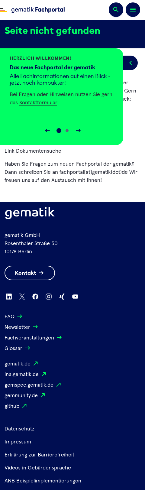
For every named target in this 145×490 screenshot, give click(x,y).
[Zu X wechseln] (22, 296)
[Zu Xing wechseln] (62, 296)
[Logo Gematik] (30, 214)
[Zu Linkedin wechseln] (9, 296)
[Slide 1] (67, 131)
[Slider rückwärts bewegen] (47, 130)
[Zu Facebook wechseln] (35, 296)
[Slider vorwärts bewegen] (78, 130)
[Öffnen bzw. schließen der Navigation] (133, 9)
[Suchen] (116, 10)
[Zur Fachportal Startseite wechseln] (32, 10)
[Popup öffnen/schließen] (130, 63)
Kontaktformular (38, 102)
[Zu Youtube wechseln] (75, 296)
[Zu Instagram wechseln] (48, 296)
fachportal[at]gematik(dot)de (94, 172)
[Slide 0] (59, 130)
